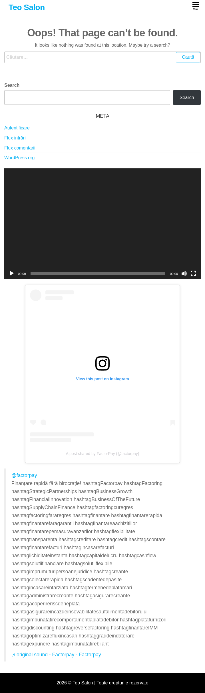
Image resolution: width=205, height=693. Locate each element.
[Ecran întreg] (193, 273)
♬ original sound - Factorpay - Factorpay (56, 654)
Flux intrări (15, 137)
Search (11, 85)
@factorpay (24, 475)
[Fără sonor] (184, 273)
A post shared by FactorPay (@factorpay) (102, 453)
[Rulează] (12, 273)
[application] (102, 223)
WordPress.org (19, 157)
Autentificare (17, 127)
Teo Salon (27, 7)
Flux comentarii (19, 147)
